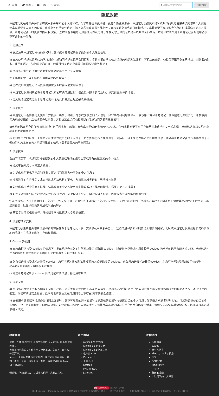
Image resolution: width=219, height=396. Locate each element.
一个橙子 (156, 368)
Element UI (89, 357)
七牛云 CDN (89, 353)
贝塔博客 (156, 342)
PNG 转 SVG (90, 368)
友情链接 (151, 335)
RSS (33, 391)
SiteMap (42, 391)
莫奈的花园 (158, 372)
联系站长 (167, 391)
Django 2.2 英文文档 (94, 345)
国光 (154, 357)
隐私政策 (73, 391)
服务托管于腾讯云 (99, 391)
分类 (27, 5)
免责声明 (84, 391)
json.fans (88, 372)
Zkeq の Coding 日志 (163, 353)
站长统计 (156, 391)
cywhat (155, 345)
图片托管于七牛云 (118, 391)
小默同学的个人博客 (162, 376)
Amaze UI (30, 342)
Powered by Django (57, 391)
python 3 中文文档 (93, 342)
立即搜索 (202, 5)
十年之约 (88, 361)
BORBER (157, 361)
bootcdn (87, 365)
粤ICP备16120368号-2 (140, 391)
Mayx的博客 (158, 365)
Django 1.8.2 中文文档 (95, 349)
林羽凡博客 (158, 349)
